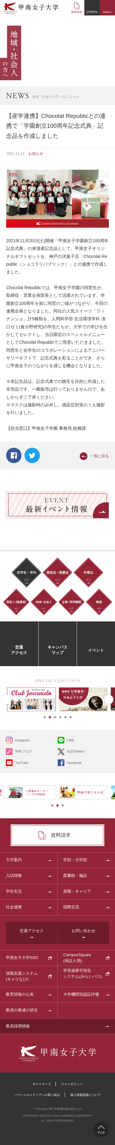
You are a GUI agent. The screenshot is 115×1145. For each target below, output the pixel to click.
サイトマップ (42, 1084)
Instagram (22, 740)
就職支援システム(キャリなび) (22, 976)
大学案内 (14, 859)
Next (108, 699)
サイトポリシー (71, 1084)
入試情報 (14, 875)
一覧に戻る (99, 456)
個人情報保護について (85, 1095)
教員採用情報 (18, 1026)
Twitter (32, 455)
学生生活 (14, 891)
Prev (6, 699)
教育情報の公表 (20, 994)
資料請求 (76, 12)
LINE (71, 740)
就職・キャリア (77, 891)
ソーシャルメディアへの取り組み (37, 1095)
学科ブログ (23, 751)
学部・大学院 (75, 859)
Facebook (13, 455)
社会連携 (14, 907)
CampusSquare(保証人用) (77, 957)
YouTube (21, 763)
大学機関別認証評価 (81, 994)
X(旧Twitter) (76, 751)
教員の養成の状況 (22, 1010)
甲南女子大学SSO (22, 957)
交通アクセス (32, 930)
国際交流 (71, 907)
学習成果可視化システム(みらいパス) (82, 973)
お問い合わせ (83, 930)
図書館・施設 (75, 875)
